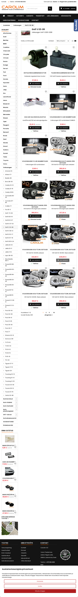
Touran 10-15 (9, 392)
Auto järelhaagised (8, 410)
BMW (4, 44)
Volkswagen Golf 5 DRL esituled (35, 250)
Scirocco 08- (9, 339)
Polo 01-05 (8, 321)
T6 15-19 (7, 356)
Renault (6, 132)
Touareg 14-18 (9, 381)
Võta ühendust (26, 561)
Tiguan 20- (8, 371)
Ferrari (5, 68)
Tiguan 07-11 (9, 363)
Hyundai (6, 83)
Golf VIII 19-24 (9, 241)
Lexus (5, 100)
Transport (40, 16)
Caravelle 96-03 (9, 196)
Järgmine (48, 315)
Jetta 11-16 (8, 252)
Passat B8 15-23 (9, 296)
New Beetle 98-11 (9, 260)
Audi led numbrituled (9, 462)
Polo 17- (7, 332)
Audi (4, 37)
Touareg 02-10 (10, 374)
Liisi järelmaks (53, 16)
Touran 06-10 (9, 388)
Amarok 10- (9, 171)
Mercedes (6, 114)
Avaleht (5, 30)
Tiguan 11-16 (9, 367)
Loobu (40, 586)
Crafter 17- (8, 206)
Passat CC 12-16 (9, 306)
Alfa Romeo (7, 33)
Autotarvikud (8, 399)
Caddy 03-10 (9, 185)
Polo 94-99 (8, 314)
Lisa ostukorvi (35, 83)
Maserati (6, 104)
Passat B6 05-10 (9, 285)
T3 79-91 (7, 342)
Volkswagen (7, 167)
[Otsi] (39, 9)
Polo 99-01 (8, 318)
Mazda (5, 107)
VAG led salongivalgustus (35, 117)
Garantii (29, 16)
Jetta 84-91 (8, 245)
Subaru (5, 150)
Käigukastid (66, 16)
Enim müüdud (6, 553)
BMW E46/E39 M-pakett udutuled (9, 494)
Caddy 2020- (9, 192)
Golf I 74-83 (9, 213)
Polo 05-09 (8, 325)
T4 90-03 (8, 346)
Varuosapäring (9, 20)
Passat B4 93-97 (9, 270)
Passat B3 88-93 (9, 265)
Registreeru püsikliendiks (68, 2)
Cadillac (6, 47)
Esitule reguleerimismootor (35, 73)
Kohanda (40, 581)
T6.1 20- (7, 360)
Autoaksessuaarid (9, 418)
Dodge (5, 65)
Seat (4, 139)
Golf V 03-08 (9, 227)
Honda (5, 79)
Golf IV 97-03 (9, 224)
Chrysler (6, 54)
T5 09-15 (8, 353)
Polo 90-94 (8, 310)
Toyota (5, 160)
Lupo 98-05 (9, 255)
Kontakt (4, 2)
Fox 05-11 (8, 210)
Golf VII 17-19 (9, 238)
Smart (5, 146)
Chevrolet (6, 51)
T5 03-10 (8, 349)
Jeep (4, 90)
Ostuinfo (20, 16)
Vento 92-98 (9, 395)
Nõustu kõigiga (40, 591)
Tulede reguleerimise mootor (62, 73)
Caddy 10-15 (9, 189)
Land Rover (7, 97)
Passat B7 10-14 (9, 290)
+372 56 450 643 (20, 2)
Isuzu (5, 86)
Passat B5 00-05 (9, 280)
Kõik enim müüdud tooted (8, 517)
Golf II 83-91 (9, 217)
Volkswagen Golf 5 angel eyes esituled (63, 162)
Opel (4, 121)
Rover (5, 136)
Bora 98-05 (9, 182)
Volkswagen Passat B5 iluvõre (9, 478)
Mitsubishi (6, 111)
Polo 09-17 (8, 328)
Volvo (5, 164)
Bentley (5, 40)
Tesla (5, 157)
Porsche (6, 129)
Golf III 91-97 (9, 220)
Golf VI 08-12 (9, 231)
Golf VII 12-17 (9, 234)
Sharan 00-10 (9, 335)
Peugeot (6, 125)
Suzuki (5, 153)
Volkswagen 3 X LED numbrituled (63, 117)
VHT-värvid (7, 415)
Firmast (10, 16)
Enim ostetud (7, 430)
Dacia (5, 61)
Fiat (4, 72)
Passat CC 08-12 (10, 301)
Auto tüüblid (7, 402)
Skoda (5, 143)
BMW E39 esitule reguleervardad (9, 445)
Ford (4, 76)
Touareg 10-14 (9, 378)
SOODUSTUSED (23, 20)
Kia (4, 93)
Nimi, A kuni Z (63, 41)
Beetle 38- (8, 178)
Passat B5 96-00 (9, 275)
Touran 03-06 (9, 385)
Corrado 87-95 (9, 201)
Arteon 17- (8, 174)
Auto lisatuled (8, 406)
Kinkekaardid (8, 425)
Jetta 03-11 (8, 248)
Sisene (55, 2)
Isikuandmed (25, 558)
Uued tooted (6, 550)
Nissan (5, 118)
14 (54, 312)
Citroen (6, 58)
